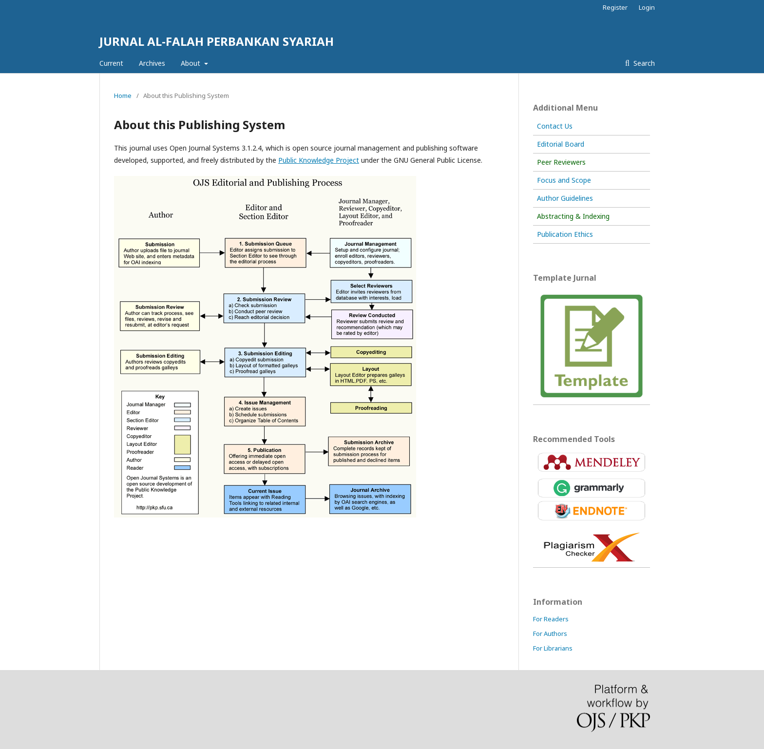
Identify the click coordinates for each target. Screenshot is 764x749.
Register (615, 7)
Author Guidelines (565, 198)
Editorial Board (560, 144)
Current (111, 63)
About (191, 63)
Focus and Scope (564, 180)
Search (643, 63)
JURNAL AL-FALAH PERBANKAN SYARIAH (216, 41)
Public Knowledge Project (318, 160)
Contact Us (555, 126)
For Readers (551, 619)
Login (647, 7)
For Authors (550, 633)
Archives (152, 63)
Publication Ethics (565, 234)
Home (123, 95)
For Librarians (553, 648)
